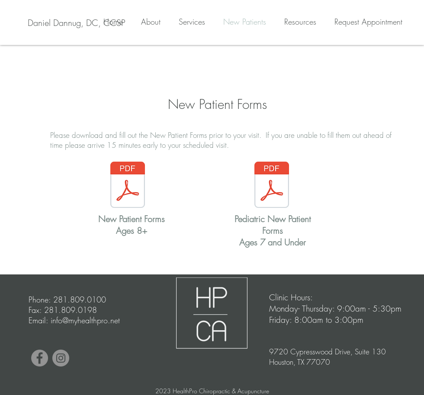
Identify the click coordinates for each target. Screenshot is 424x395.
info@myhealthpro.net (85, 320)
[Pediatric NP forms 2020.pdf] (271, 186)
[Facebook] (39, 358)
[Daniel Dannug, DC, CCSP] (76, 23)
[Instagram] (60, 358)
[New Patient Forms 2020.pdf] (127, 186)
